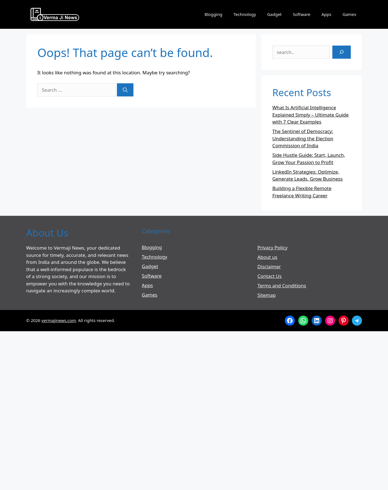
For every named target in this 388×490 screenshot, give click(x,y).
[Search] (125, 90)
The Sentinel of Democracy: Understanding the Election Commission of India (302, 138)
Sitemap (266, 295)
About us (267, 257)
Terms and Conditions (281, 285)
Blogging (213, 14)
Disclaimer (269, 266)
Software (301, 14)
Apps (326, 14)
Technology (245, 14)
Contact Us (269, 276)
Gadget (274, 14)
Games (349, 14)
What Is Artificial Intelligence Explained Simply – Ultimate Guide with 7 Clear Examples (310, 114)
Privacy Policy (272, 247)
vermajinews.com (58, 320)
